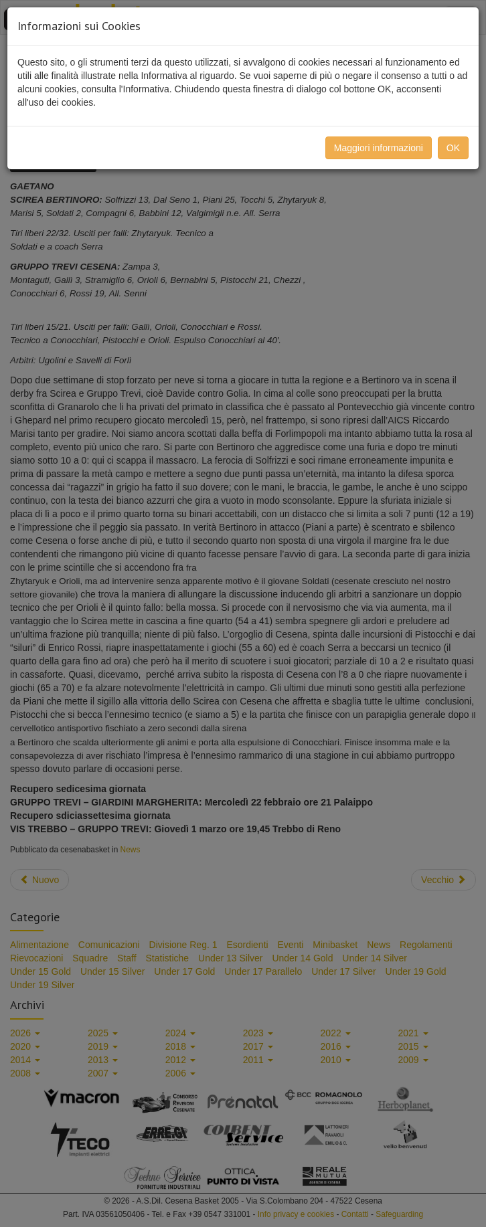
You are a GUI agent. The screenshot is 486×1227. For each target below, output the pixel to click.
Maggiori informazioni (378, 148)
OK (453, 148)
